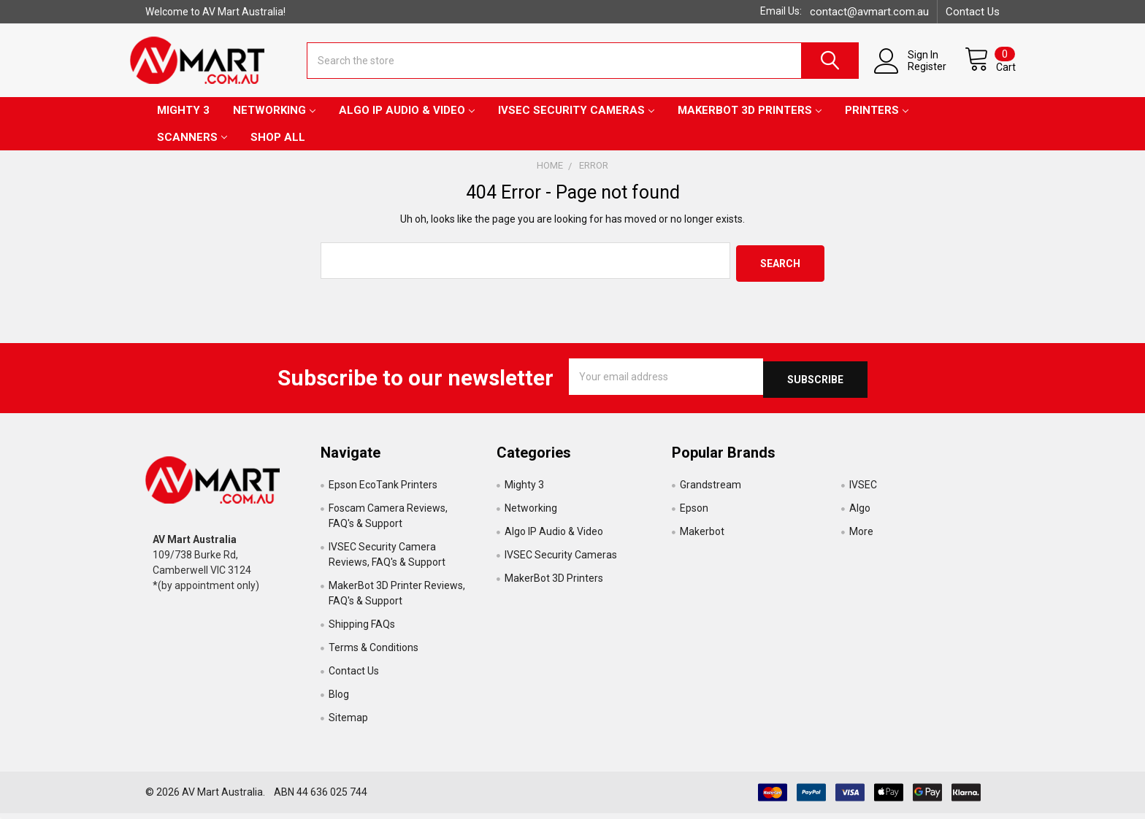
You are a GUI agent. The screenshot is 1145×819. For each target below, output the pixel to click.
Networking (274, 121)
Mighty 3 (183, 121)
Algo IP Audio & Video (407, 121)
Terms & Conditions (373, 653)
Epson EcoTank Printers (383, 490)
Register (911, 74)
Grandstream (710, 490)
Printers (876, 121)
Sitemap (348, 723)
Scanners (192, 148)
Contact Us (973, 11)
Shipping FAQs (362, 630)
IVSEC (863, 490)
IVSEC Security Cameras (576, 121)
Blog (339, 700)
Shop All (277, 148)
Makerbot (702, 537)
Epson (694, 514)
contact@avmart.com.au (869, 11)
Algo (859, 514)
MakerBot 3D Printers (750, 121)
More (861, 537)
